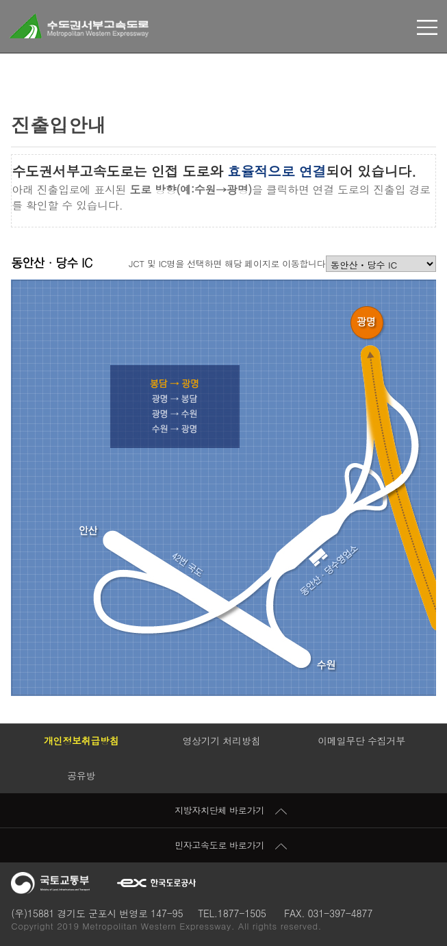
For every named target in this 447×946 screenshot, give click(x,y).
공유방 (81, 775)
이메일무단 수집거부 (361, 740)
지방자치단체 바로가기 (231, 810)
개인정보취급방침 (81, 740)
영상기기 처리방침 (221, 740)
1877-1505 (242, 913)
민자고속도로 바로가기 (231, 844)
